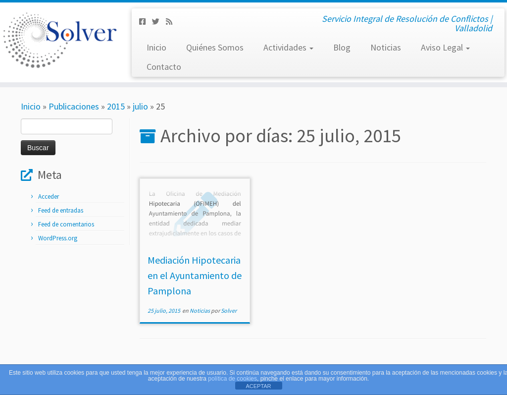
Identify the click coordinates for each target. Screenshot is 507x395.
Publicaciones (74, 106)
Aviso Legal (445, 47)
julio (140, 106)
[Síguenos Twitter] (159, 21)
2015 (116, 106)
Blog (342, 47)
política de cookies (232, 378)
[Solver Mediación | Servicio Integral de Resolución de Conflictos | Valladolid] (59, 39)
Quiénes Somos (215, 47)
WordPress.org (57, 238)
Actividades (288, 47)
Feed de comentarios (66, 224)
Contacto (164, 66)
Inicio (156, 47)
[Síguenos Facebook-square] (145, 21)
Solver (229, 310)
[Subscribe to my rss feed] (172, 21)
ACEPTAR (258, 386)
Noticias (385, 47)
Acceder (48, 196)
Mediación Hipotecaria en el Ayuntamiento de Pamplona (195, 275)
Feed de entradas (60, 210)
